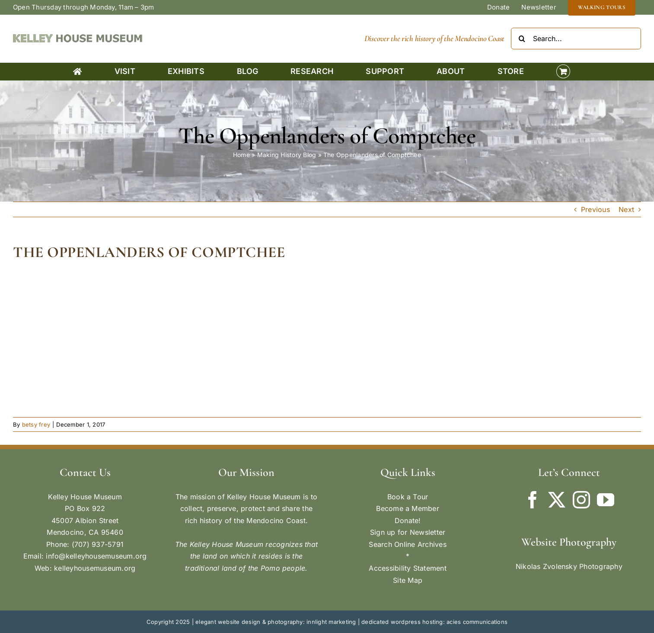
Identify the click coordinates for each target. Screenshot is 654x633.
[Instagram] (581, 499)
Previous (595, 209)
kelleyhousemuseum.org (94, 568)
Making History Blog (286, 154)
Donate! (408, 520)
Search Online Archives (407, 544)
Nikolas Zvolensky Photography (569, 566)
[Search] (522, 38)
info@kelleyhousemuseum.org (96, 556)
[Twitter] (556, 499)
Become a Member (407, 508)
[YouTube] (605, 499)
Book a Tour (407, 496)
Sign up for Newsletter (407, 532)
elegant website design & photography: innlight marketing (275, 621)
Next (626, 209)
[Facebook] (532, 499)
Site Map (407, 580)
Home (241, 154)
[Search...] (576, 38)
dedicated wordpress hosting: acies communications (434, 621)
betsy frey (36, 424)
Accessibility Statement (408, 568)
